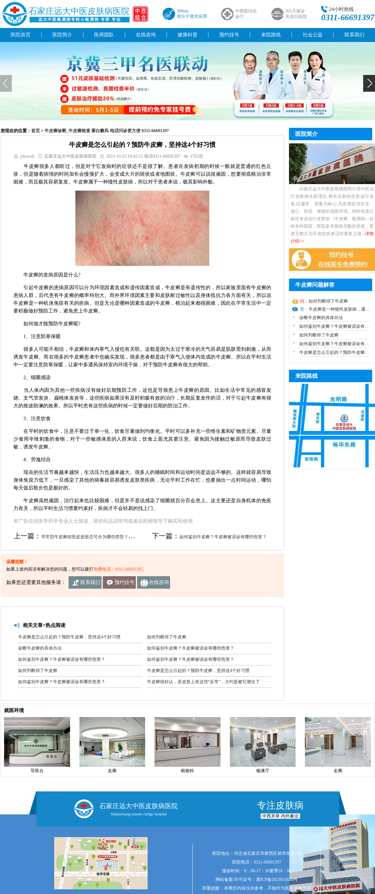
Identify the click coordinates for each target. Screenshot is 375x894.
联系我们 (90, 582)
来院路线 (271, 34)
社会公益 (313, 34)
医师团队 (104, 34)
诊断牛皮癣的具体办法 (40, 648)
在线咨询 (146, 34)
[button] (369, 83)
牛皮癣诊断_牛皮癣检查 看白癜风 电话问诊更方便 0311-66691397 (107, 130)
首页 (35, 130)
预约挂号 (229, 34)
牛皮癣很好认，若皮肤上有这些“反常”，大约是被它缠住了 (203, 681)
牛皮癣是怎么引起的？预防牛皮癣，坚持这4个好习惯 (69, 637)
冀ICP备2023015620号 (277, 879)
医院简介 (62, 34)
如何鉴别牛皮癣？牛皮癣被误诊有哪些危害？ (223, 537)
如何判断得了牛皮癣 (37, 670)
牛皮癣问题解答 (315, 285)
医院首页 (21, 34)
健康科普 (187, 34)
